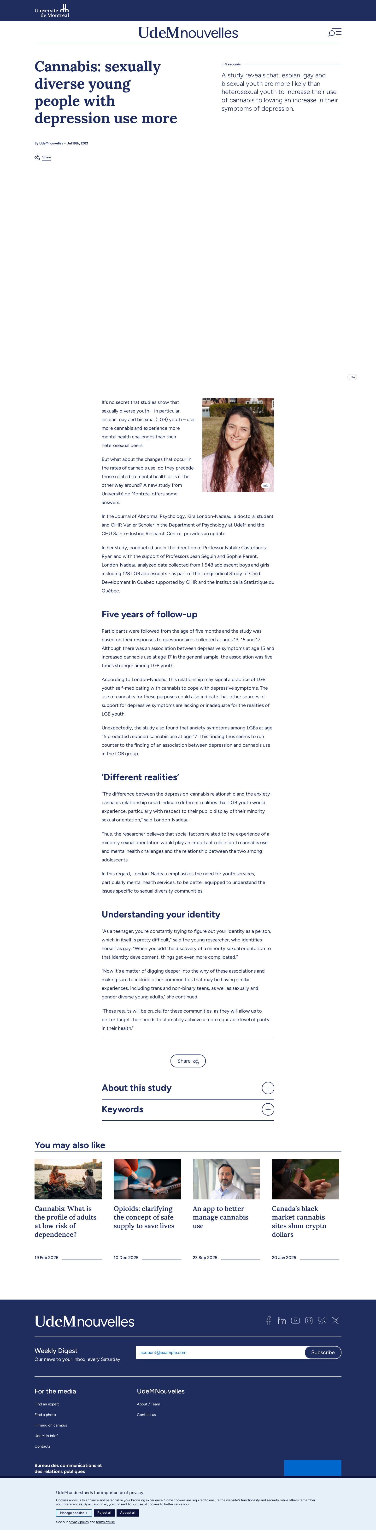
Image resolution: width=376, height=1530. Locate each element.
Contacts (42, 1458)
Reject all (104, 1513)
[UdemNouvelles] (188, 38)
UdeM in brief (46, 1448)
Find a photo (45, 1427)
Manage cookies (74, 1513)
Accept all (127, 1513)
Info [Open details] (352, 389)
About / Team (148, 1416)
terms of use (105, 1522)
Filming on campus (51, 1437)
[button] (334, 38)
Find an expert (47, 1416)
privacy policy (79, 1522)
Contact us (146, 1427)
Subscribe (323, 1365)
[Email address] (220, 1364)
